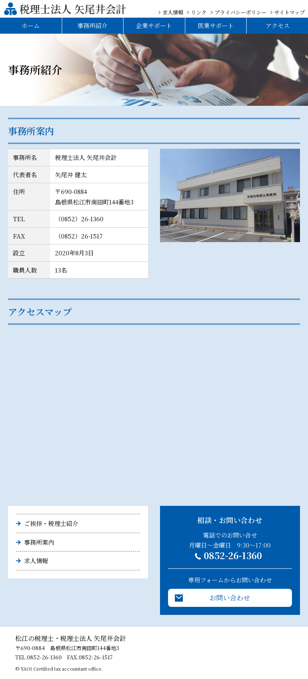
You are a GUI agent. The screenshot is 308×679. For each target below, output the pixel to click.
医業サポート (216, 25)
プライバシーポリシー (241, 12)
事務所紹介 (92, 25)
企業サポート (154, 25)
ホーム (31, 25)
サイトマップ (289, 12)
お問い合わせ (229, 597)
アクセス (277, 25)
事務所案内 (39, 542)
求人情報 (172, 12)
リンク (199, 12)
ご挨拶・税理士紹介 (51, 523)
